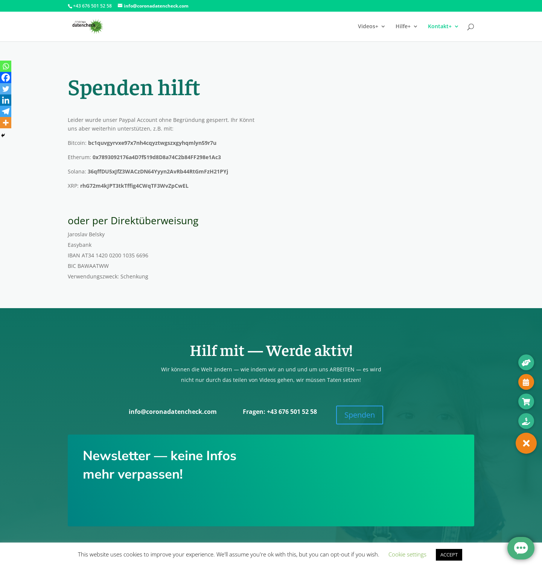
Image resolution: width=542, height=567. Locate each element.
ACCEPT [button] (449, 554)
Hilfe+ (403, 27)
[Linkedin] (5, 100)
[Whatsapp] (5, 66)
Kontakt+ (440, 27)
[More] (5, 122)
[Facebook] (5, 77)
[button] (526, 443)
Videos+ (368, 27)
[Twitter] (5, 88)
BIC (73, 265)
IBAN (75, 255)
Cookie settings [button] (407, 554)
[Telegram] (5, 111)
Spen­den (359, 415)
